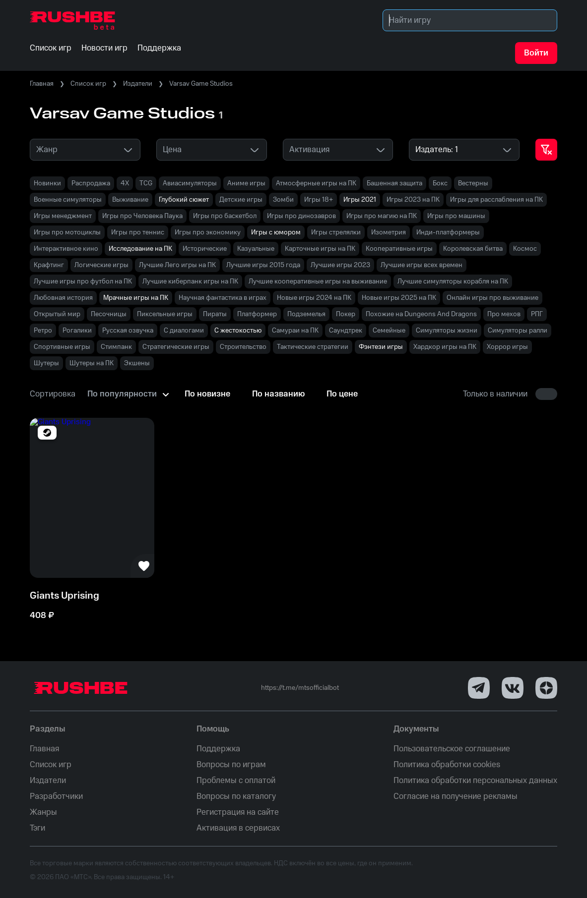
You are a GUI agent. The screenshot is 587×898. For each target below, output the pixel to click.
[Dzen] (546, 688)
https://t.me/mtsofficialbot (300, 688)
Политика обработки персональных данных (475, 780)
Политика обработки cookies (446, 765)
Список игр (88, 84)
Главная (42, 84)
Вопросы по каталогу (236, 796)
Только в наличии (495, 394)
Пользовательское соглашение (451, 749)
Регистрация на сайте (237, 812)
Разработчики (56, 796)
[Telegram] (479, 688)
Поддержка (218, 749)
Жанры (43, 812)
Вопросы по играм (231, 765)
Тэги (37, 828)
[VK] (512, 688)
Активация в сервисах (238, 828)
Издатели (137, 84)
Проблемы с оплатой (235, 780)
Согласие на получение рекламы (455, 796)
